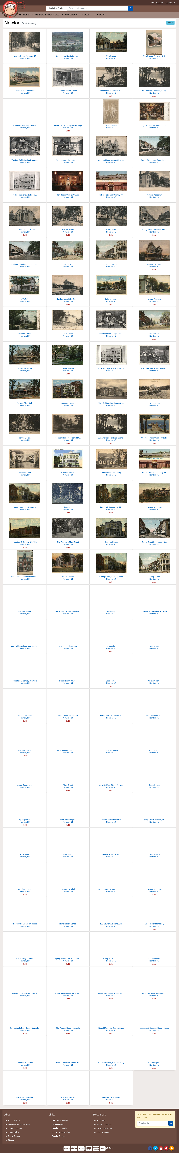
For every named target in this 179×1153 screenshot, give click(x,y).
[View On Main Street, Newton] (111, 774)
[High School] (154, 739)
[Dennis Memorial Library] (111, 461)
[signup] (170, 1123)
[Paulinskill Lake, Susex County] (111, 1051)
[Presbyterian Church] (68, 670)
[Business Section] (111, 739)
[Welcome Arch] (24, 461)
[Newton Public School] (68, 635)
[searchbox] (97, 8)
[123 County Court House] (24, 218)
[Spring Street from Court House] (154, 149)
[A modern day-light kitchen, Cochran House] (68, 149)
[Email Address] (153, 1123)
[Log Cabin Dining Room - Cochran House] (154, 114)
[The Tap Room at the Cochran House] (154, 357)
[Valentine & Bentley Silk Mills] (24, 531)
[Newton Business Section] (154, 704)
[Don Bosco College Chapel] (68, 184)
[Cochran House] (68, 392)
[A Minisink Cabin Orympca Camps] (68, 114)
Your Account (157, 3)
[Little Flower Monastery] (24, 79)
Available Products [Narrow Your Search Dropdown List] (56, 8)
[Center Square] (68, 357)
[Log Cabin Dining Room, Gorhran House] (24, 635)
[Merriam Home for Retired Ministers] (68, 427)
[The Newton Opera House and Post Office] (24, 565)
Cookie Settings (14, 1136)
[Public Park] (111, 218)
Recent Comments (104, 1124)
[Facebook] (150, 1148)
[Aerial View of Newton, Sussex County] (68, 982)
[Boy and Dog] (111, 114)
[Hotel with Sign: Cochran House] (111, 357)
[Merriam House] (24, 878)
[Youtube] (161, 1148)
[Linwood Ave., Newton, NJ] (24, 45)
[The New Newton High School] (24, 913)
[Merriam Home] (24, 322)
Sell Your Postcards (60, 1120)
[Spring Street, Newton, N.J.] (154, 809)
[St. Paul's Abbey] (24, 704)
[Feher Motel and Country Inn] (111, 184)
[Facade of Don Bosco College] (24, 982)
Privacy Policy (13, 1132)
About (7, 1114)
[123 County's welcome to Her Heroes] (111, 878)
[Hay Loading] (154, 392)
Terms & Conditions (15, 1128)
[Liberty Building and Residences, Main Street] (111, 496)
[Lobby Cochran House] (68, 79)
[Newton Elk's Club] (24, 357)
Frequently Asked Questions (19, 1124)
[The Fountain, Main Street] (68, 531)
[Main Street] (154, 322)
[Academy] (111, 600)
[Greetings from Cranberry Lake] (154, 427)
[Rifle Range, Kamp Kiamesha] (68, 1017)
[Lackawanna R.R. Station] (68, 288)
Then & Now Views (104, 1128)
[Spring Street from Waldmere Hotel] (68, 947)
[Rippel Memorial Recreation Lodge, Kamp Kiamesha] (154, 982)
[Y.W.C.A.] (24, 288)
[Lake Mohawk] (111, 288)
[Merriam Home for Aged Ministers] (111, 149)
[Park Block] (24, 843)
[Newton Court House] (24, 774)
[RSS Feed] (171, 1148)
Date (170, 23)
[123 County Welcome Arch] (111, 913)
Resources (99, 1114)
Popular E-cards (58, 1136)
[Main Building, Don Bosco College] (111, 392)
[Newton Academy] (154, 184)
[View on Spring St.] (68, 809)
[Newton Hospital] (68, 878)
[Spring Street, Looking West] (24, 496)
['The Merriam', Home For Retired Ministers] (111, 704)
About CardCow (14, 1120)
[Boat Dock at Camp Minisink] (24, 114)
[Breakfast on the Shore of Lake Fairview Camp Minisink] (111, 79)
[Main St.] (68, 253)
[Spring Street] (111, 253)
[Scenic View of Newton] (111, 809)
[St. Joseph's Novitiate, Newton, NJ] (68, 45)
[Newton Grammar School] (68, 739)
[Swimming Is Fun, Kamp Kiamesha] (24, 1017)
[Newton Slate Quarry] (111, 1086)
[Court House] (68, 322)
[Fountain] (111, 635)
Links (52, 1114)
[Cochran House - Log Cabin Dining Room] (111, 322)
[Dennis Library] (24, 427)
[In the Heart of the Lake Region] (24, 184)
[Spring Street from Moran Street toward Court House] (154, 531)
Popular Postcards (59, 1128)
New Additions (58, 1124)
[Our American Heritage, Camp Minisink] (154, 79)
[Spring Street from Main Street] (154, 218)
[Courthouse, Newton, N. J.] (154, 45)
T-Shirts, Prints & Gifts (61, 1132)
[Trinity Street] (68, 496)
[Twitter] (155, 1148)
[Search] (130, 8)
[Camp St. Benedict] (111, 947)
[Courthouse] (111, 45)
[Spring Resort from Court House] (24, 253)
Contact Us (170, 3)
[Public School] (68, 565)
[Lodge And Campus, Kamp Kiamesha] (111, 982)
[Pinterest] (166, 1148)
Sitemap (11, 1140)
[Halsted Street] (68, 218)
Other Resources (103, 1132)
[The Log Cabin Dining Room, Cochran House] (24, 149)
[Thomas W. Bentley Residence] (154, 600)
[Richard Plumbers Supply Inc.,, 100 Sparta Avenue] (68, 1051)
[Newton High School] (68, 913)
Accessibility (101, 1120)
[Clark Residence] (154, 253)
